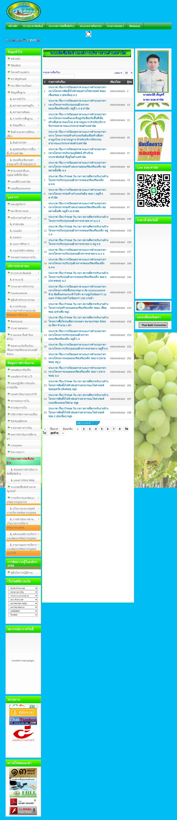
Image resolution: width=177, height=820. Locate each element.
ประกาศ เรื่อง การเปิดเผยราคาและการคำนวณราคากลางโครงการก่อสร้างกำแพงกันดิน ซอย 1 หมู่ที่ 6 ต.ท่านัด (77, 193)
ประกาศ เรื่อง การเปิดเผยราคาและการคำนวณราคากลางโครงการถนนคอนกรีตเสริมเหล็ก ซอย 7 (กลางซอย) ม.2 (77, 371)
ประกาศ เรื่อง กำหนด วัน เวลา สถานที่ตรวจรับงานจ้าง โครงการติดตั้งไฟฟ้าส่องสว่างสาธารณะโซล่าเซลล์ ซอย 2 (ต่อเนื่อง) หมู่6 (78, 412)
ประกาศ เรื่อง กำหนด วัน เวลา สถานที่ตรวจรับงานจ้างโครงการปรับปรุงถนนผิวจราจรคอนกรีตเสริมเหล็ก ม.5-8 (78, 180)
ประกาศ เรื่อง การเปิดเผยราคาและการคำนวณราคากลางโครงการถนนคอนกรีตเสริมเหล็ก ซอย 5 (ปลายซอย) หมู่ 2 (77, 358)
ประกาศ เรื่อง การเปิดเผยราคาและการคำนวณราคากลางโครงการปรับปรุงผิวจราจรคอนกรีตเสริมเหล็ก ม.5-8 (77, 263)
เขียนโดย (115, 81)
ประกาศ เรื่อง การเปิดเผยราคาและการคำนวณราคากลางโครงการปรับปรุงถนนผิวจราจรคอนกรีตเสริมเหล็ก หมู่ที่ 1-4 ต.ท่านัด (77, 104)
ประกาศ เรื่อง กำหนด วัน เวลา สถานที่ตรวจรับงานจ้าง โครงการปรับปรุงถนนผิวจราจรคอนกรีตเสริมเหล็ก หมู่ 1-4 (78, 230)
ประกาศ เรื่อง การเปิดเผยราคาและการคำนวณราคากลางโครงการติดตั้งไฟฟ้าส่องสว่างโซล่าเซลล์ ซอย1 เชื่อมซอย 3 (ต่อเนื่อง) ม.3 (77, 91)
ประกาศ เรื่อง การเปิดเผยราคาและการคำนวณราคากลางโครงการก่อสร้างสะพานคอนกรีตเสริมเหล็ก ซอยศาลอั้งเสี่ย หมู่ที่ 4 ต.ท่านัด (77, 207)
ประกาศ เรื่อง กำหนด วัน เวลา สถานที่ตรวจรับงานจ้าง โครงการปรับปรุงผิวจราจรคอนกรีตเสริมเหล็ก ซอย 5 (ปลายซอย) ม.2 (78, 276)
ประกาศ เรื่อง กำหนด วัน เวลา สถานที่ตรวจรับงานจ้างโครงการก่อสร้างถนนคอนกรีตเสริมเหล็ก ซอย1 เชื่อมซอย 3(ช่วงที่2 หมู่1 (78, 308)
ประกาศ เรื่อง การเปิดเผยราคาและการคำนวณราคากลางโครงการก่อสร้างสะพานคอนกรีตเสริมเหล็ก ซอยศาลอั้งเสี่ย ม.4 (77, 166)
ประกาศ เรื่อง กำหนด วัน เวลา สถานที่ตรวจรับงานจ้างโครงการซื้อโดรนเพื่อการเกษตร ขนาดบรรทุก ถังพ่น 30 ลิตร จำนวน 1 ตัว (78, 321)
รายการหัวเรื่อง (56, 81)
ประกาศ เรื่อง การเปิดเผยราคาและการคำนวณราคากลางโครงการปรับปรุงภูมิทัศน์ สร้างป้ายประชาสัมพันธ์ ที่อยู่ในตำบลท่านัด (77, 153)
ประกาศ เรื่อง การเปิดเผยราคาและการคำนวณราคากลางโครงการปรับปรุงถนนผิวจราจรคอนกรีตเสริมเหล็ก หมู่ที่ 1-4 (77, 335)
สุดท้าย (54, 432)
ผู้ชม (129, 81)
